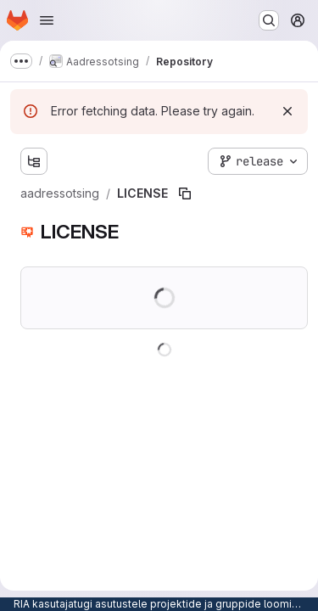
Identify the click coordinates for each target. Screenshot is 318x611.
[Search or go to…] (269, 20)
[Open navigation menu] (46, 20)
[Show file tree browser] (33, 161)
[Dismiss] (287, 111)
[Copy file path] (184, 193)
